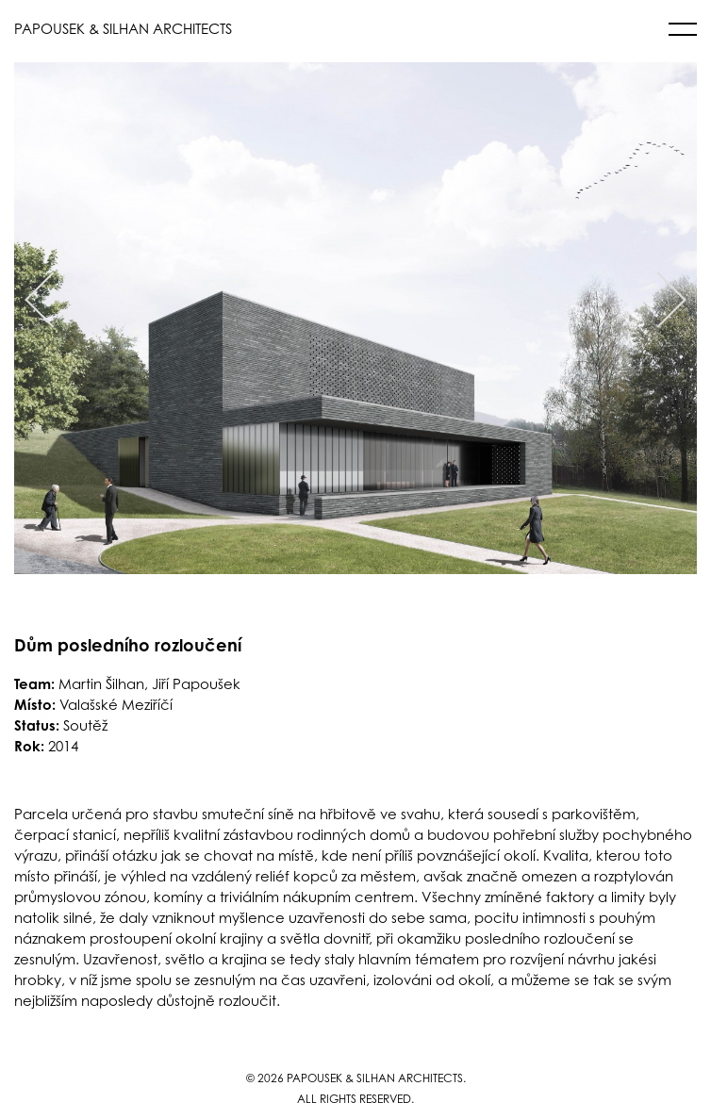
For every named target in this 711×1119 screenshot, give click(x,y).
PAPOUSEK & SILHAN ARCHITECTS (123, 29)
